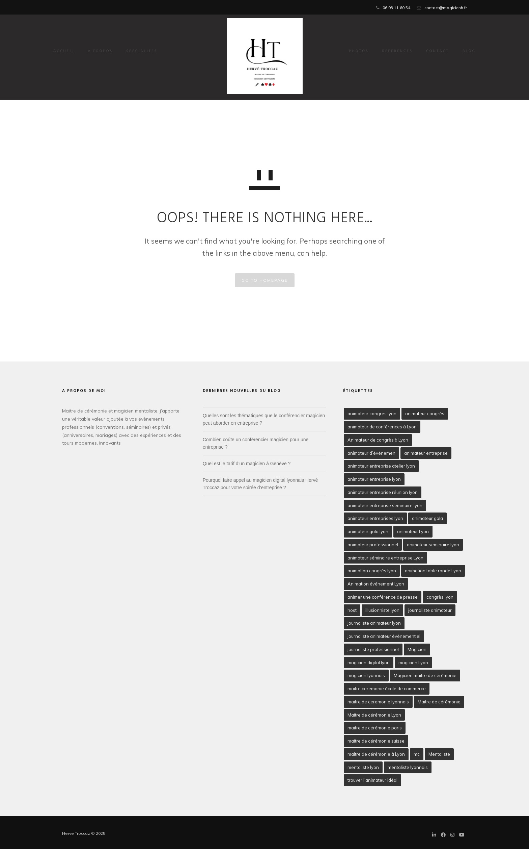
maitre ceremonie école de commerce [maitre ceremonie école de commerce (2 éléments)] (386, 688)
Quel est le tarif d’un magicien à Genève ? (247, 463)
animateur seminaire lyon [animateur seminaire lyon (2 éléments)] (433, 544)
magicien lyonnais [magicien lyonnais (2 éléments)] (366, 675)
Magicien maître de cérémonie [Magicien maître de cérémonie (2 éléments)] (425, 675)
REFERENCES (382, 51)
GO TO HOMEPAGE (265, 280)
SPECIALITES (157, 51)
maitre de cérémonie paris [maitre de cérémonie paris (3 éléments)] (374, 727)
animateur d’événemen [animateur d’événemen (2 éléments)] (371, 453)
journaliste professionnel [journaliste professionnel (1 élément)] (373, 649)
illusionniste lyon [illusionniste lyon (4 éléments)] (382, 610)
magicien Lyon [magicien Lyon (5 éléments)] (413, 662)
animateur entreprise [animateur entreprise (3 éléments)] (426, 453)
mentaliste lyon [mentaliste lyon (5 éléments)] (363, 767)
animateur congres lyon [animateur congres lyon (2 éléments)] (371, 413)
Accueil (79, 51)
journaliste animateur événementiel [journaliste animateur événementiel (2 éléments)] (383, 636)
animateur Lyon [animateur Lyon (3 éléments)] (413, 531)
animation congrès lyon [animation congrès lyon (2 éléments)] (371, 570)
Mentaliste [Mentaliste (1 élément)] (439, 754)
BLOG (453, 51)
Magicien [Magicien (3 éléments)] (417, 649)
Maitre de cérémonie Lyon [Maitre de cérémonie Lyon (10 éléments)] (374, 715)
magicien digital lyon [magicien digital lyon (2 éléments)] (368, 662)
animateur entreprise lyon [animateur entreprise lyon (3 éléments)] (374, 479)
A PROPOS (116, 51)
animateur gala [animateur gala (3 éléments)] (427, 518)
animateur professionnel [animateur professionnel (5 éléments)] (372, 544)
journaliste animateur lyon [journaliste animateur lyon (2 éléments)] (374, 623)
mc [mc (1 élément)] (417, 754)
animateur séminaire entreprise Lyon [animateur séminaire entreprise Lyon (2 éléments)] (385, 557)
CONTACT (422, 51)
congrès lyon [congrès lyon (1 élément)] (439, 597)
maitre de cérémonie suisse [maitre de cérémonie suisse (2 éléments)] (376, 741)
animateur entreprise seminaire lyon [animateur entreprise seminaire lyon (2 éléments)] (384, 505)
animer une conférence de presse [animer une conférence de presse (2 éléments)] (382, 597)
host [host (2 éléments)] (352, 610)
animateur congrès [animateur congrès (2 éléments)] (424, 413)
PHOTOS (343, 51)
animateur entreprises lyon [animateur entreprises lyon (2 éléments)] (375, 518)
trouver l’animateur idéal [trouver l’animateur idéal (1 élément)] (372, 780)
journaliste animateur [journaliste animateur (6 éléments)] (430, 610)
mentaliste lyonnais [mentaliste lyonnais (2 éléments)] (408, 767)
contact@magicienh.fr (445, 7)
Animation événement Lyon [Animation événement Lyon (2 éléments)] (375, 583)
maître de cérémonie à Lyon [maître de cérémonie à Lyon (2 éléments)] (376, 754)
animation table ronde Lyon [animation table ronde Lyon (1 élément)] (433, 570)
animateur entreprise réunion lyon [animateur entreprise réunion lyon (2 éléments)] (382, 492)
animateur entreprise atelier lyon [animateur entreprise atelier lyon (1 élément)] (381, 466)
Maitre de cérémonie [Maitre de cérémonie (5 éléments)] (439, 701)
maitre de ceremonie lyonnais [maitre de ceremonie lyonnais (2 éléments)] (378, 701)
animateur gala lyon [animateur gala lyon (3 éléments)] (367, 531)
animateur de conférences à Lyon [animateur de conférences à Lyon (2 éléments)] (382, 426)
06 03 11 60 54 (396, 7)
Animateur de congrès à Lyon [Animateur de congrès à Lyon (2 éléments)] (377, 440)
